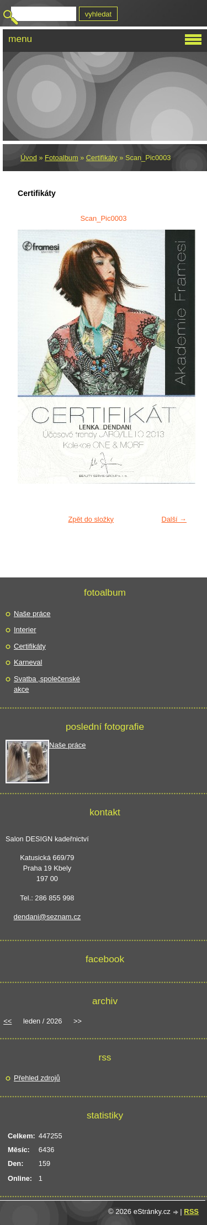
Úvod (28, 157)
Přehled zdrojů (37, 1078)
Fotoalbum (61, 157)
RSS (191, 1211)
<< (7, 1021)
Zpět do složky (91, 519)
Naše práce (32, 613)
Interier (25, 629)
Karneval (28, 662)
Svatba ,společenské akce (47, 684)
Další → (174, 519)
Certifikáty (102, 157)
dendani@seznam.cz (47, 917)
